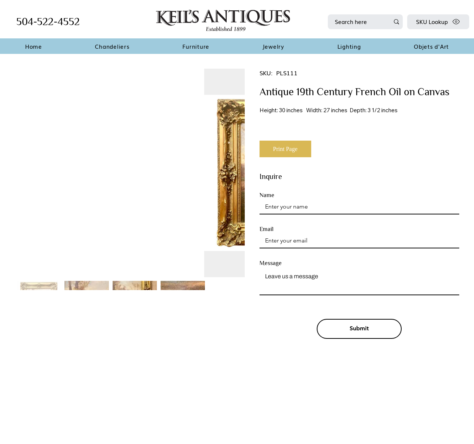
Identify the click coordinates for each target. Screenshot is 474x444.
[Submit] (359, 329)
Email (267, 229)
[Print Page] (285, 149)
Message (271, 263)
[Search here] (356, 21)
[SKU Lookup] (438, 21)
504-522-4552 (48, 21)
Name (267, 195)
